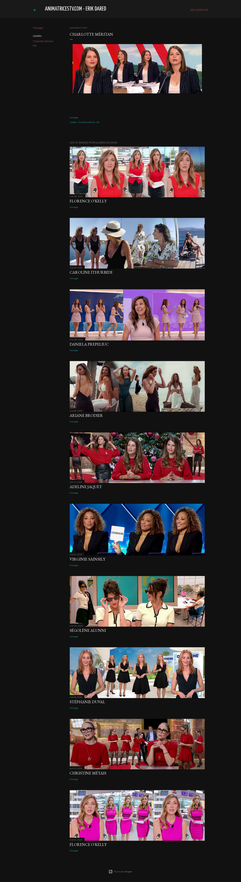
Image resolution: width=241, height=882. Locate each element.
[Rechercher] (199, 10)
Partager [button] (38, 27)
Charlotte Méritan (43, 41)
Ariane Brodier (86, 415)
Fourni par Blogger (120, 872)
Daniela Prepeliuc (89, 344)
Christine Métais (88, 773)
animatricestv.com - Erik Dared (75, 9)
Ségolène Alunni (88, 630)
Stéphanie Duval (87, 701)
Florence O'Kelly (88, 201)
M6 (34, 45)
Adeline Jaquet (86, 486)
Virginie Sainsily (87, 559)
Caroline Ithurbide (91, 272)
